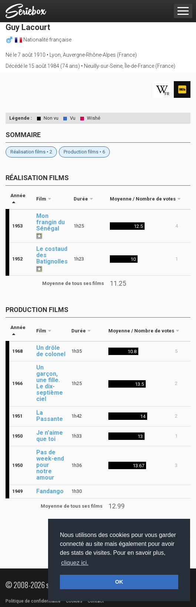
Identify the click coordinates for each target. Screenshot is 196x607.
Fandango (50, 491)
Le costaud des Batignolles (52, 255)
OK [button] (119, 582)
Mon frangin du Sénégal (50, 222)
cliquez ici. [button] (74, 563)
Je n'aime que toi (49, 435)
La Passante (49, 415)
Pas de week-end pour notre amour (50, 465)
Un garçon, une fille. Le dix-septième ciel (49, 383)
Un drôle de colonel (50, 351)
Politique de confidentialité (33, 601)
